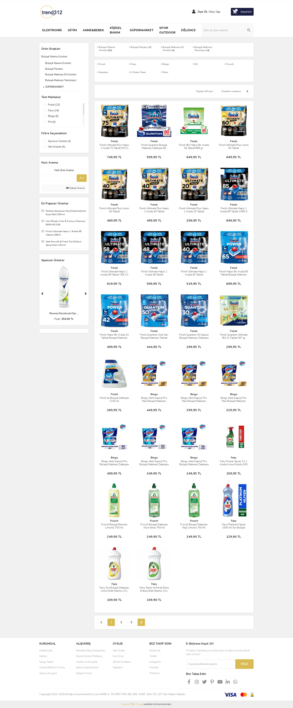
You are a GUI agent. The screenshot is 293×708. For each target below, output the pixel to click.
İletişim (43, 656)
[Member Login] (194, 12)
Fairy (233, 457)
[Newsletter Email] (210, 664)
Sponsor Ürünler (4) (59, 141)
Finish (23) (54, 105)
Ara (82, 178)
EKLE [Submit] (244, 664)
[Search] (228, 30)
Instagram (155, 662)
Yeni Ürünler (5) (56, 147)
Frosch (114, 521)
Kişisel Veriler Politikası (89, 656)
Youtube (153, 667)
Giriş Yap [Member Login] (214, 12)
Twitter (153, 656)
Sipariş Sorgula (48, 673)
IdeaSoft (126, 704)
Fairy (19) (53, 110)
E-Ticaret (138, 704)
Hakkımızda (45, 650)
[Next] (86, 294)
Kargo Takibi (46, 662)
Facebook (154, 650)
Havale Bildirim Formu (52, 667)
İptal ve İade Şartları (87, 667)
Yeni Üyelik (119, 650)
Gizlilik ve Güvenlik (86, 662)
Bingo (154, 394)
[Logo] (51, 11)
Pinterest (154, 673)
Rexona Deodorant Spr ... (64, 313)
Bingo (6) (53, 116)
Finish (114, 141)
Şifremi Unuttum (122, 662)
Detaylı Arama (75, 188)
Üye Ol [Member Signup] (202, 12)
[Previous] (42, 294)
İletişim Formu (84, 673)
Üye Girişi (118, 656)
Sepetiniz (118, 667)
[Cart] (242, 12)
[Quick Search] (57, 178)
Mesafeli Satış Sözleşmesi (90, 650)
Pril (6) (52, 122)
